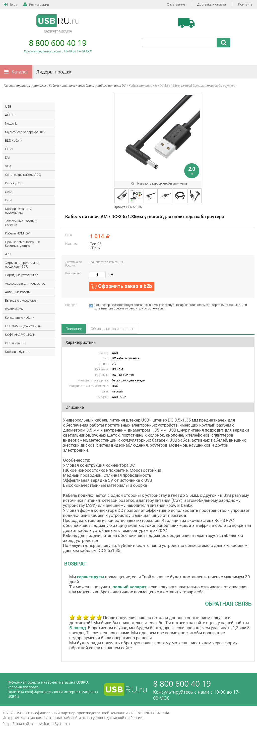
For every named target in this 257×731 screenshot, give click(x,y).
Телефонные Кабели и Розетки (21, 223)
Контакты (245, 4)
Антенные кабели (18, 292)
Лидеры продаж (53, 72)
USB (8, 106)
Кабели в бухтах (17, 352)
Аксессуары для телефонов (25, 283)
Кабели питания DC (111, 86)
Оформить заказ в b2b (125, 286)
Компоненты (14, 309)
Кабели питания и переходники (72, 86)
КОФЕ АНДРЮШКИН (20, 335)
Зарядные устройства (21, 275)
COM (8, 200)
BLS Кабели (13, 140)
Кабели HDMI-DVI (18, 233)
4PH (8, 254)
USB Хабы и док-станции (23, 326)
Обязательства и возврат (112, 329)
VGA (8, 166)
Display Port (14, 183)
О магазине (176, 4)
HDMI (9, 149)
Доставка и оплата (211, 4)
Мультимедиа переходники (25, 132)
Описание (74, 329)
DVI (7, 157)
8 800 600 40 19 (58, 42)
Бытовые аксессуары (21, 300)
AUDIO (10, 115)
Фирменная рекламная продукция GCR (22, 264)
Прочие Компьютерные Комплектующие (22, 244)
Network (11, 123)
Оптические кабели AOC (23, 175)
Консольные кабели (19, 317)
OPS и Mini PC (15, 343)
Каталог (20, 72)
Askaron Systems (54, 723)
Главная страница (17, 86)
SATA (8, 192)
